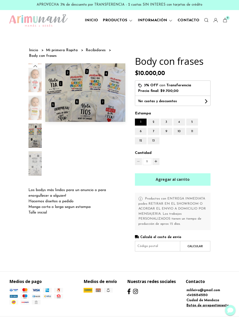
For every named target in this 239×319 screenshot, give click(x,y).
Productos (118, 20)
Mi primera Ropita (62, 50)
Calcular (195, 246)
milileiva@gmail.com (203, 290)
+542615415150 (197, 295)
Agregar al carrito (173, 179)
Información (155, 20)
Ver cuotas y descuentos (157, 101)
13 (153, 140)
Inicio (91, 20)
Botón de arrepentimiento (207, 305)
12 (140, 140)
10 (179, 131)
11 (192, 131)
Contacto (188, 20)
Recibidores (96, 50)
